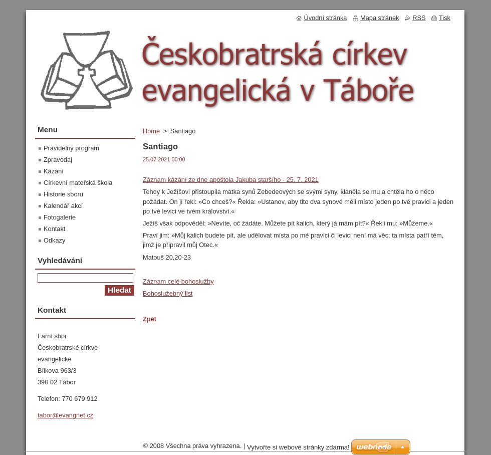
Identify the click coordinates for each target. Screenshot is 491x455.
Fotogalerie (60, 217)
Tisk (444, 18)
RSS (418, 18)
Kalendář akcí (63, 205)
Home (151, 131)
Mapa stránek (379, 18)
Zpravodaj (58, 159)
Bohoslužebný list (168, 293)
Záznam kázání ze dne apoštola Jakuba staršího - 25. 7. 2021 (231, 179)
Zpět (149, 319)
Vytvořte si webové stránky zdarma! (298, 449)
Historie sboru (63, 194)
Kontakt (54, 229)
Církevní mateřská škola (78, 182)
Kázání (54, 171)
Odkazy (54, 240)
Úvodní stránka (325, 18)
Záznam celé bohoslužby (178, 281)
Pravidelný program (71, 148)
